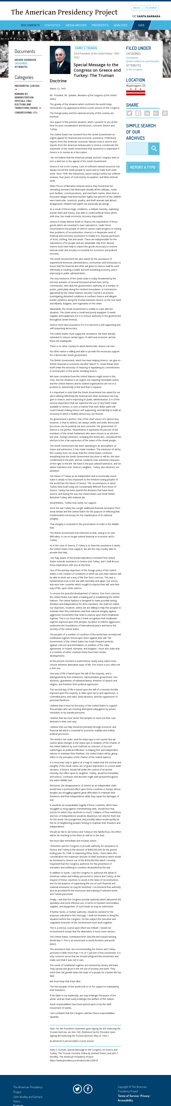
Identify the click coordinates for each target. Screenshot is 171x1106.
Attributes (21, 67)
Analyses (120, 25)
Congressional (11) (26, 113)
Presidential (132, 57)
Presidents (100, 25)
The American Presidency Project (64, 12)
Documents (30, 25)
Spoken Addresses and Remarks (142, 61)
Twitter (78, 1090)
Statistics (52, 25)
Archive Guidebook (25, 60)
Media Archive (76, 25)
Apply (153, 149)
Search (151, 7)
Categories (21, 63)
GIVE (141, 25)
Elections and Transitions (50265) (28, 106)
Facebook (89, 1090)
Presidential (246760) (27, 87)
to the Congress (134, 69)
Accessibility (125, 1100)
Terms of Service (128, 1096)
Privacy (144, 1096)
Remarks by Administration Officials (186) (24, 97)
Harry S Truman (86, 48)
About (137, 7)
